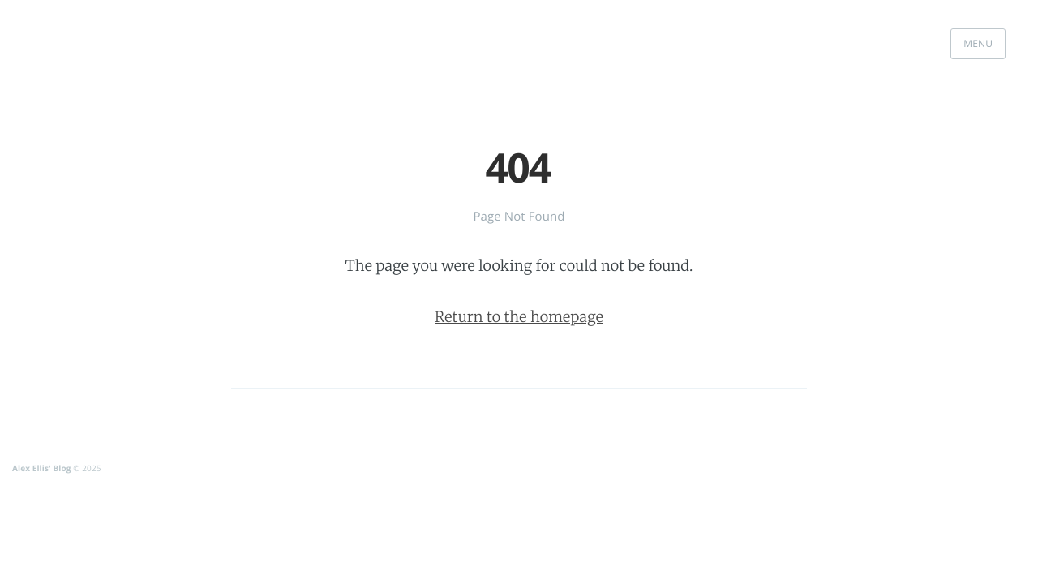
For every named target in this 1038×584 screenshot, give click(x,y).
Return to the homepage (519, 316)
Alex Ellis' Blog (41, 468)
